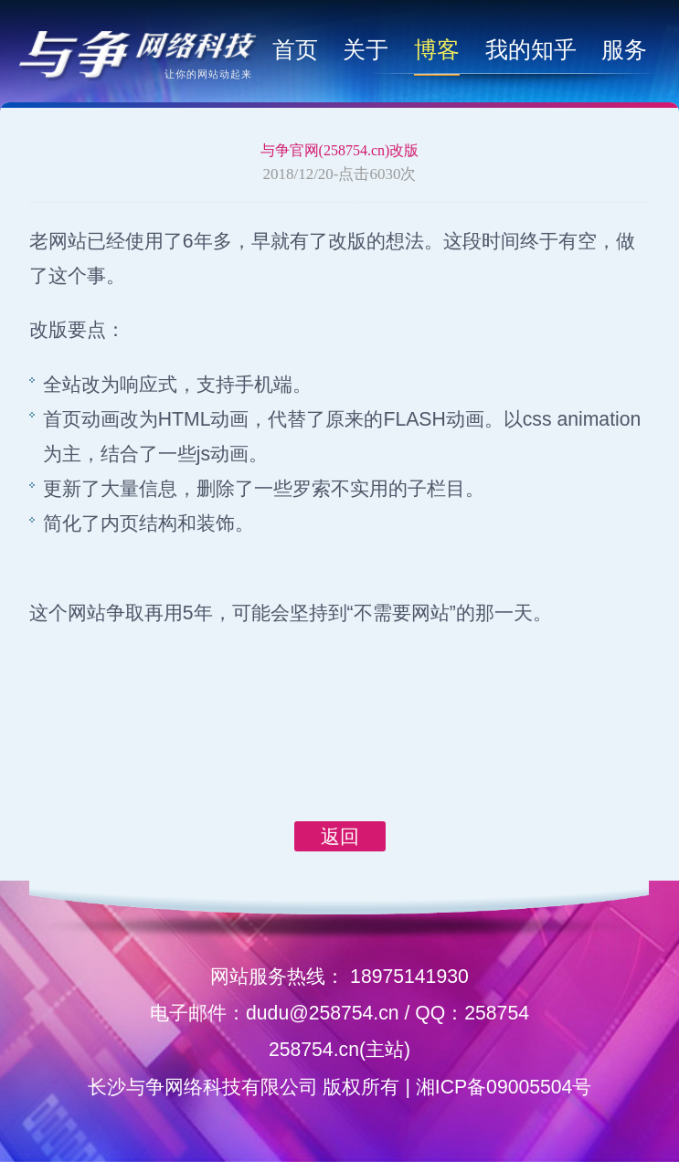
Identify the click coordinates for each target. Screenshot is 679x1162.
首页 (295, 49)
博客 (437, 49)
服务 (624, 49)
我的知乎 (531, 49)
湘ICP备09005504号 (504, 1086)
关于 (365, 49)
